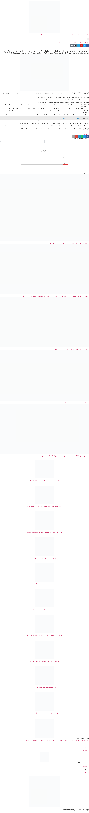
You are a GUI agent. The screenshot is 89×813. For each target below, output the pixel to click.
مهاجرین (60, 34)
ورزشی (54, 34)
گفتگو (81, 42)
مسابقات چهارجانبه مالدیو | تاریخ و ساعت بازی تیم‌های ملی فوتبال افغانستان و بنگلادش (44, 532)
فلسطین (48, 34)
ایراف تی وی (69, 42)
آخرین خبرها (61, 42)
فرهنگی (66, 34)
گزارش (86, 42)
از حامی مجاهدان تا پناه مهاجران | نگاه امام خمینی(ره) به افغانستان (44, 713)
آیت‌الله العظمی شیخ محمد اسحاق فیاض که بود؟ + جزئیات (44, 687)
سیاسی (83, 34)
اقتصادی (77, 34)
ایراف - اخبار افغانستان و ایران (83, 738)
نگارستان (42, 34)
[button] (88, 39)
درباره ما (27, 34)
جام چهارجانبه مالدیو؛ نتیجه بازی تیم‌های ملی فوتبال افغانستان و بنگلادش (44, 661)
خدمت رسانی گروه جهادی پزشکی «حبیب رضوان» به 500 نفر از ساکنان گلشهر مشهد (44, 635)
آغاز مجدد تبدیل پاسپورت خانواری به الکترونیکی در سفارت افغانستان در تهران (44, 609)
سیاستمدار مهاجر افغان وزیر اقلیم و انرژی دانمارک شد (44, 583)
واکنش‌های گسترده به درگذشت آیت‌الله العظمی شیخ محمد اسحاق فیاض (44, 480)
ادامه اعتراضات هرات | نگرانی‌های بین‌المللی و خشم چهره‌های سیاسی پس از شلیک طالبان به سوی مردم (65, 456)
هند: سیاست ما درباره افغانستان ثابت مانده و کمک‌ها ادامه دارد (75, 402)
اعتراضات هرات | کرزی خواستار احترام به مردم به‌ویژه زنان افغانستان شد (72, 349)
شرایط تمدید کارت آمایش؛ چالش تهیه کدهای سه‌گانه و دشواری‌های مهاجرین (44, 558)
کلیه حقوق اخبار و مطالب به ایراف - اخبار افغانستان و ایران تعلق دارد (75, 809)
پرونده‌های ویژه (35, 34)
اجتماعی (71, 34)
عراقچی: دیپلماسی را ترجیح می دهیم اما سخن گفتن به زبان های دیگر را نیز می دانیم (69, 243)
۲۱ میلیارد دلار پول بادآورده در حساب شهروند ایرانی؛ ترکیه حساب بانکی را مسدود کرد (44, 506)
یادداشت (75, 42)
